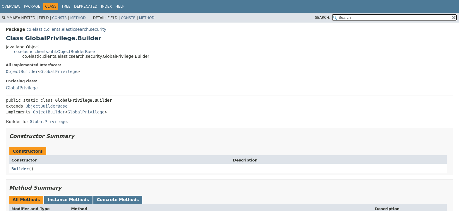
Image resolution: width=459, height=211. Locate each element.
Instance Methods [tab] (68, 199)
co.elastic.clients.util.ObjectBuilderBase (54, 51)
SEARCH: (322, 18)
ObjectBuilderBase (46, 106)
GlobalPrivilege (58, 71)
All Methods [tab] (26, 199)
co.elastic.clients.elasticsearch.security (66, 29)
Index (106, 6)
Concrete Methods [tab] (118, 199)
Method (78, 18)
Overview (11, 6)
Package (32, 6)
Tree (66, 6)
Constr (59, 18)
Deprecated (85, 6)
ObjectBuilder (22, 71)
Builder (20, 168)
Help (119, 6)
